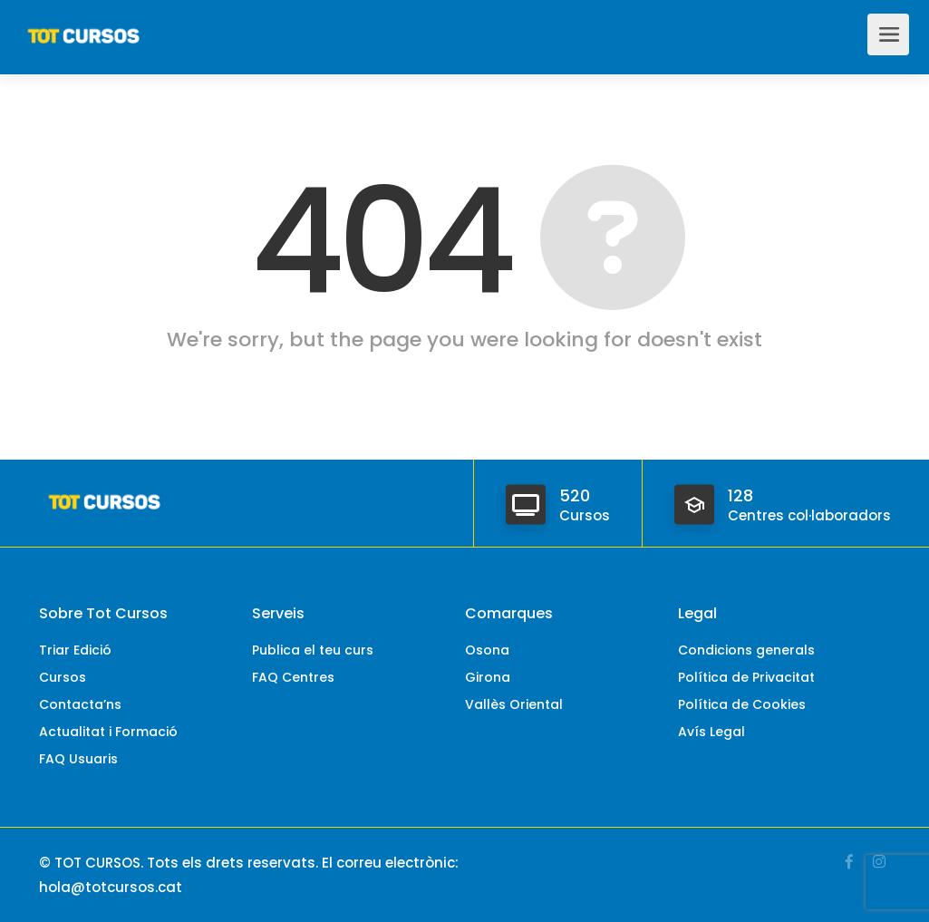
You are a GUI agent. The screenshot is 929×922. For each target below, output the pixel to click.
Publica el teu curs (312, 650)
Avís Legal (711, 732)
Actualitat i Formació (108, 732)
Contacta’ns (80, 704)
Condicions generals (746, 650)
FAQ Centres (293, 677)
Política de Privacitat (746, 677)
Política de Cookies (742, 704)
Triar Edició (75, 650)
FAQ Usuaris (78, 759)
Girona (487, 677)
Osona (487, 650)
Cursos (62, 677)
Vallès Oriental (514, 704)
